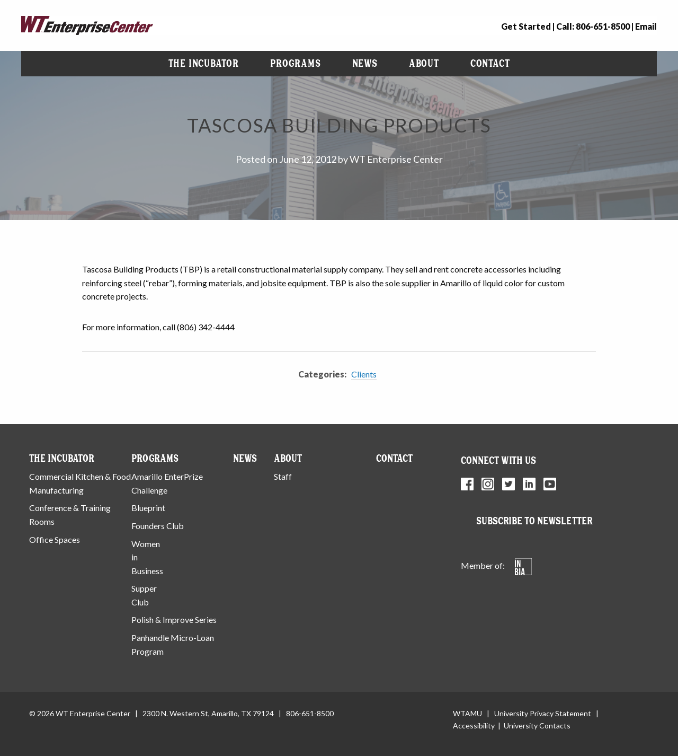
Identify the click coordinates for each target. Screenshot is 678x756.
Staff (283, 476)
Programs (295, 63)
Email (646, 26)
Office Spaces (54, 539)
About (424, 63)
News (365, 63)
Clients (364, 374)
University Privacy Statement (542, 713)
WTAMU (467, 713)
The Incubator (203, 63)
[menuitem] (204, 63)
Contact (490, 63)
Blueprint (148, 508)
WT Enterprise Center (396, 159)
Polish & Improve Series (174, 619)
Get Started (526, 26)
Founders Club (157, 526)
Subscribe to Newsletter (534, 521)
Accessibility (474, 725)
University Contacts (537, 725)
